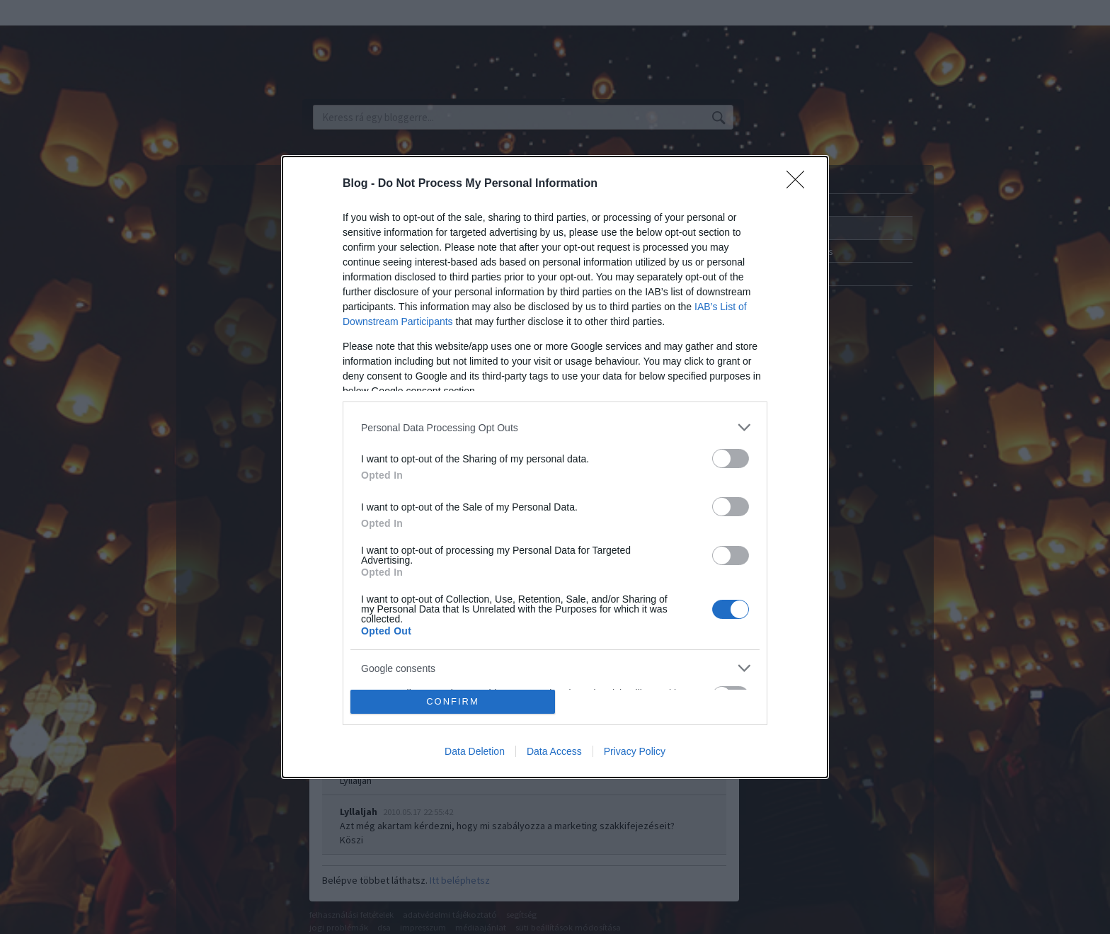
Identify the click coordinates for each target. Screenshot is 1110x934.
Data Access (554, 751)
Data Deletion (475, 751)
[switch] (730, 458)
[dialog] (555, 467)
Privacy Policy (634, 751)
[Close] (799, 184)
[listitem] (555, 427)
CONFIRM (452, 701)
